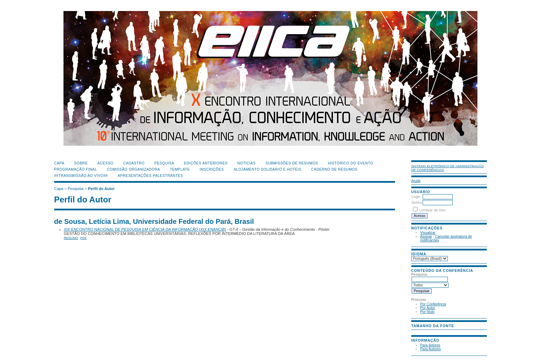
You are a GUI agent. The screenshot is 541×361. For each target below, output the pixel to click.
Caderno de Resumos (334, 169)
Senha (417, 203)
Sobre (81, 163)
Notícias (246, 163)
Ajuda (416, 181)
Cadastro (134, 163)
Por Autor (427, 308)
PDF (83, 238)
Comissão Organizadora (133, 169)
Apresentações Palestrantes (150, 176)
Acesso (105, 163)
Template (180, 169)
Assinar (426, 236)
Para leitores (430, 345)
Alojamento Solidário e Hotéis (267, 169)
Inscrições (212, 169)
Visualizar (428, 233)
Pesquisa (164, 163)
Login (416, 197)
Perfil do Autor (101, 189)
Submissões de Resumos (291, 163)
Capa (59, 163)
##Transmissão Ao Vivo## (81, 176)
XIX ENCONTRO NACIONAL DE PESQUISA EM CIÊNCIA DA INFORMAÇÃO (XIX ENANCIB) (145, 229)
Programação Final (75, 169)
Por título (427, 312)
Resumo (71, 238)
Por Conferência (433, 304)
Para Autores (430, 349)
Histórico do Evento (350, 163)
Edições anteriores (205, 163)
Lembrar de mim (433, 210)
